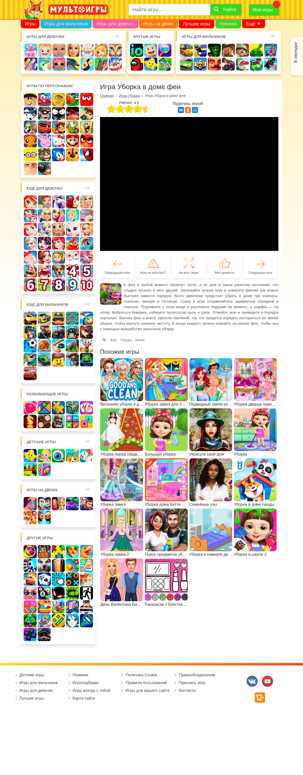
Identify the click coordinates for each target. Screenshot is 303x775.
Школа (44, 201)
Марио (72, 140)
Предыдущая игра (117, 272)
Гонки (186, 50)
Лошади (58, 201)
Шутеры (228, 64)
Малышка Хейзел (45, 50)
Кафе (44, 229)
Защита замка (270, 50)
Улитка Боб (72, 99)
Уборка (87, 50)
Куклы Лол (59, 64)
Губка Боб (86, 127)
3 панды (30, 113)
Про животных (58, 271)
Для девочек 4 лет (72, 271)
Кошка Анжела (72, 229)
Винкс (30, 201)
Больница (44, 215)
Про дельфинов (73, 64)
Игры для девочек (115, 23)
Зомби (214, 50)
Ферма (72, 243)
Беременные (30, 257)
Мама (30, 215)
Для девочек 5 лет (86, 271)
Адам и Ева (58, 99)
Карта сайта (84, 698)
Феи (113, 340)
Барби (73, 50)
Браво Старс (200, 64)
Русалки (58, 243)
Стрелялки (200, 50)
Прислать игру (192, 683)
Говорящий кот (44, 154)
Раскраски (72, 201)
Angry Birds (86, 140)
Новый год (72, 257)
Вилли (44, 99)
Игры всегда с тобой (92, 691)
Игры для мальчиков (65, 23)
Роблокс (30, 99)
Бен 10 (86, 113)
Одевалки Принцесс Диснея (44, 257)
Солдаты (242, 50)
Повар (30, 271)
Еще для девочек (45, 188)
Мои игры (263, 9)
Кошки (115, 50)
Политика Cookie (141, 675)
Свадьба (86, 229)
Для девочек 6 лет (30, 284)
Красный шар (86, 99)
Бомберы (44, 168)
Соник (58, 154)
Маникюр (30, 64)
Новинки (228, 23)
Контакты (187, 691)
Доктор (101, 50)
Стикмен (58, 113)
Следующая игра (260, 272)
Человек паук (86, 154)
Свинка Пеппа (44, 140)
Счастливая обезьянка (30, 140)
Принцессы (72, 215)
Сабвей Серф (58, 127)
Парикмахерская (86, 215)
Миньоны (30, 154)
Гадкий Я (30, 168)
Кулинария (87, 64)
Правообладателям (197, 675)
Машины (186, 64)
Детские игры (150, 64)
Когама (150, 50)
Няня (86, 201)
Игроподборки (86, 683)
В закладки (295, 52)
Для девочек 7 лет (44, 284)
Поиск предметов (164, 50)
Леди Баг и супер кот (72, 113)
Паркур (270, 64)
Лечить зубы (44, 271)
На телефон (164, 64)
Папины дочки (58, 257)
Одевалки (30, 50)
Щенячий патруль (72, 154)
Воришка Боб (44, 113)
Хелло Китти (58, 140)
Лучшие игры (196, 23)
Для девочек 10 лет (86, 284)
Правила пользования (146, 683)
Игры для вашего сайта (147, 691)
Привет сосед (214, 64)
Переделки (86, 257)
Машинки (256, 64)
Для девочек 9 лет (72, 284)
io (136, 50)
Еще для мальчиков (47, 304)
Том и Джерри (30, 127)
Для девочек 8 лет (58, 284)
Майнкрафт (228, 50)
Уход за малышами (59, 50)
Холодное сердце (30, 243)
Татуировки (101, 64)
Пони (86, 243)
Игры (30, 23)
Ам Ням (72, 127)
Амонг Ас (136, 64)
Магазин (58, 229)
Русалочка (30, 229)
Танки (256, 50)
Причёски (58, 215)
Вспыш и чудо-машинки (44, 127)
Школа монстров (44, 243)
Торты (115, 64)
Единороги (45, 64)
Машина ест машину (242, 64)
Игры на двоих (158, 23)
